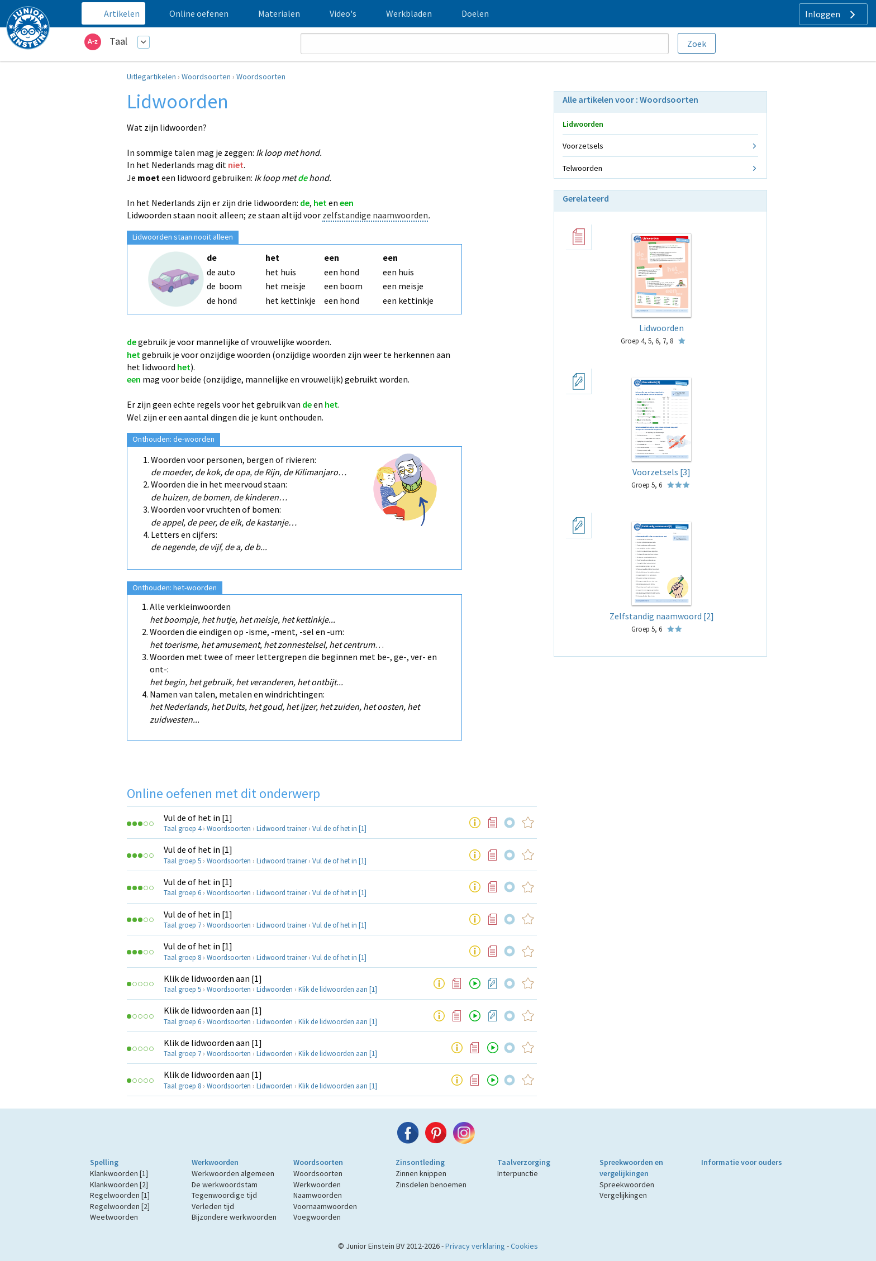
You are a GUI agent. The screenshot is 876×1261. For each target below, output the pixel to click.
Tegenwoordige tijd (224, 1195)
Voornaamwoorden (325, 1206)
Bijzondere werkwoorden (234, 1217)
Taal (118, 41)
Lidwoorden (274, 989)
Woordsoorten (206, 76)
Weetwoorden (114, 1217)
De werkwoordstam (225, 1184)
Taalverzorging (523, 1162)
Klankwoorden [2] (119, 1184)
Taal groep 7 (182, 925)
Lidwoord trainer (281, 828)
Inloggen (831, 14)
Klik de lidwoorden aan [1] (213, 978)
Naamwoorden (317, 1195)
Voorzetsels (583, 146)
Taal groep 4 (182, 828)
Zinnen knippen (421, 1173)
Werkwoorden (215, 1162)
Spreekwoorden (626, 1184)
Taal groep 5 (182, 861)
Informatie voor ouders (741, 1162)
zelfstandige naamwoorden (375, 215)
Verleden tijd (213, 1206)
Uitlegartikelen (151, 76)
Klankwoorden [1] (119, 1173)
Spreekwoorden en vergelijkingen (631, 1167)
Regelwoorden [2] (120, 1206)
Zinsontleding (420, 1162)
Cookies (524, 1246)
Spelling (104, 1162)
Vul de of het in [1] (198, 817)
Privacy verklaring (475, 1246)
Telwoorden (582, 168)
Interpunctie (517, 1173)
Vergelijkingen (623, 1195)
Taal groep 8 (182, 957)
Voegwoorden (317, 1217)
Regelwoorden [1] (120, 1195)
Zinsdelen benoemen (431, 1184)
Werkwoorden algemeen (233, 1173)
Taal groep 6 (182, 892)
